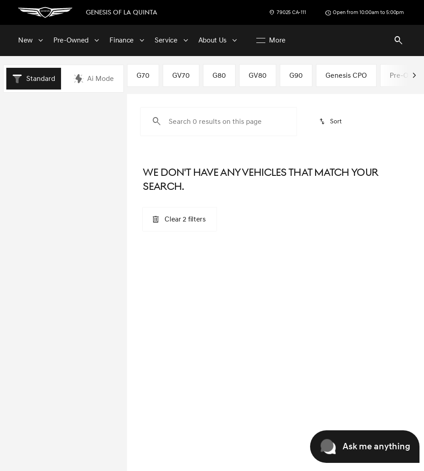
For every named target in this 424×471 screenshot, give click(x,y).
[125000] (91, 258)
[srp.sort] (331, 125)
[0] (29, 258)
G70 (143, 78)
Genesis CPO (346, 78)
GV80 (258, 78)
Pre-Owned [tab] (102, 109)
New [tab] (26, 109)
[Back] (100, 135)
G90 (296, 78)
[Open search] (398, 40)
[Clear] (91, 319)
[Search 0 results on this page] (218, 124)
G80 (219, 78)
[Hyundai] (24, 153)
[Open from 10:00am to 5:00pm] (364, 12)
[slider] (19, 211)
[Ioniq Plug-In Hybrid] (75, 153)
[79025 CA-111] (287, 12)
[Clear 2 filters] (179, 222)
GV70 (181, 78)
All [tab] (63, 109)
